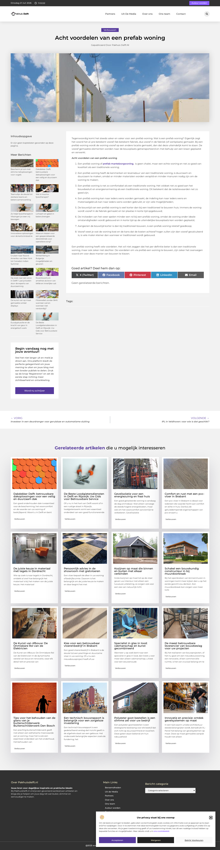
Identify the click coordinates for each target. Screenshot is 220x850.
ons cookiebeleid (161, 831)
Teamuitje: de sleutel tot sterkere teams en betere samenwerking (22, 197)
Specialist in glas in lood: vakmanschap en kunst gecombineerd (130, 646)
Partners (110, 13)
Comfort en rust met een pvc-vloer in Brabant (184, 495)
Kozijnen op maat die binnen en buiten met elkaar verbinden (133, 571)
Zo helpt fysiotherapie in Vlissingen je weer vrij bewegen (22, 216)
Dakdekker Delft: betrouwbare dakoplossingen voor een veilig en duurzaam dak (46, 174)
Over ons (147, 13)
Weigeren (156, 840)
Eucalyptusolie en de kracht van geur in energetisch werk (20, 325)
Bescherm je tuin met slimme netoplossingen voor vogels (21, 172)
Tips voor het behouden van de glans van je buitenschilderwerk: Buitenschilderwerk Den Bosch (34, 721)
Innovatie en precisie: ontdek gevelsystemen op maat (184, 719)
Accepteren (117, 840)
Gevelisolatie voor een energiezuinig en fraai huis (132, 495)
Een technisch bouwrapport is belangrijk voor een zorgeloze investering (84, 720)
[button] (210, 817)
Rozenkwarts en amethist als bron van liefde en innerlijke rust (46, 281)
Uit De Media (128, 13)
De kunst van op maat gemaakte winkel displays (21, 303)
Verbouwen (110, 30)
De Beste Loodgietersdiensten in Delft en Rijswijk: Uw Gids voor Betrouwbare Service (46, 328)
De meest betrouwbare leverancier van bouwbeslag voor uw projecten (183, 646)
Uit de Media (111, 792)
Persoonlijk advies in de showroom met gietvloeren (82, 570)
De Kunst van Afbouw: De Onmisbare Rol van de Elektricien (30, 646)
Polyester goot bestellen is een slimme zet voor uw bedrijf (134, 719)
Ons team (164, 13)
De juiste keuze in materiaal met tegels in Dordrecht (31, 570)
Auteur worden (112, 808)
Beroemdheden (113, 787)
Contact (181, 13)
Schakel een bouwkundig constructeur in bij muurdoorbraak (182, 571)
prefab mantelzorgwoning (117, 163)
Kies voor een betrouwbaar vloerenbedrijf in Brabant (82, 644)
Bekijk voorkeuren (194, 840)
